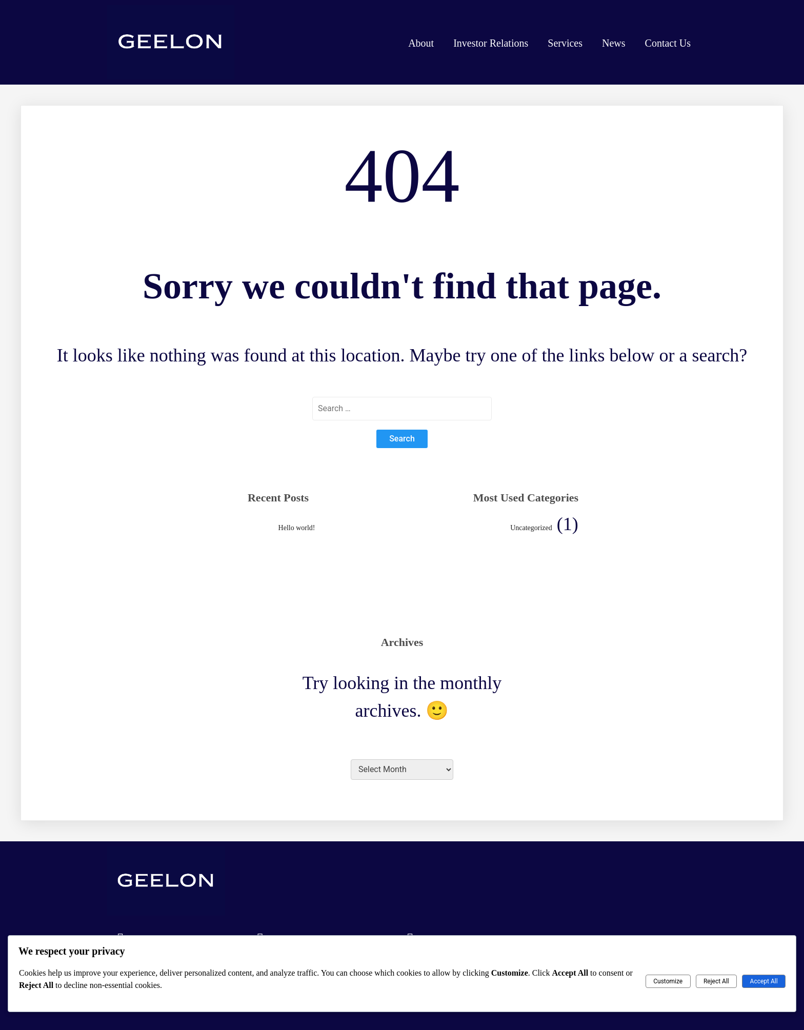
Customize (667, 981)
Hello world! (296, 528)
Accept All (764, 981)
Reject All (716, 981)
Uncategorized (531, 528)
